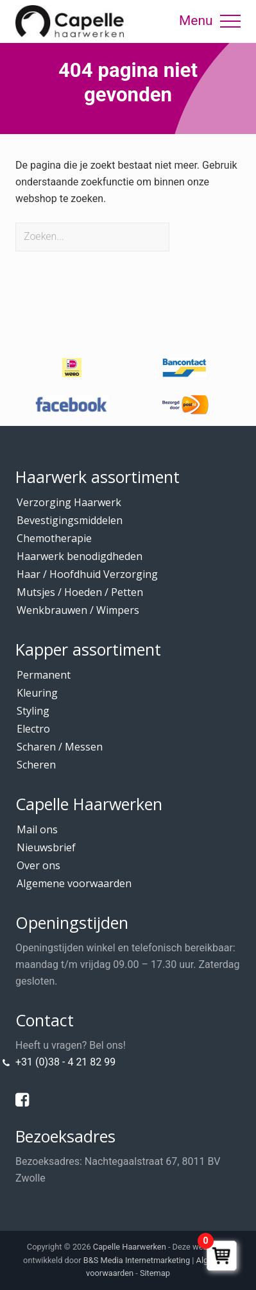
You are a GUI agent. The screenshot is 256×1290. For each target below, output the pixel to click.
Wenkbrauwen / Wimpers (78, 610)
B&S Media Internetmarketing (136, 1260)
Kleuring (37, 693)
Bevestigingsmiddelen (70, 520)
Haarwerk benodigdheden (79, 556)
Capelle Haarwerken (129, 1247)
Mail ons (37, 829)
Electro (33, 729)
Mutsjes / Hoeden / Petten (80, 592)
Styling (33, 711)
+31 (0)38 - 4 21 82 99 (65, 1062)
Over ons (38, 865)
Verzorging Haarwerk (69, 502)
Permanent (44, 675)
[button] (230, 21)
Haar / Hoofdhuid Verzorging (87, 574)
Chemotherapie (54, 538)
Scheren (36, 765)
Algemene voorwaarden (74, 883)
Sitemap (155, 1273)
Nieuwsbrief (46, 847)
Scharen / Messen (60, 747)
